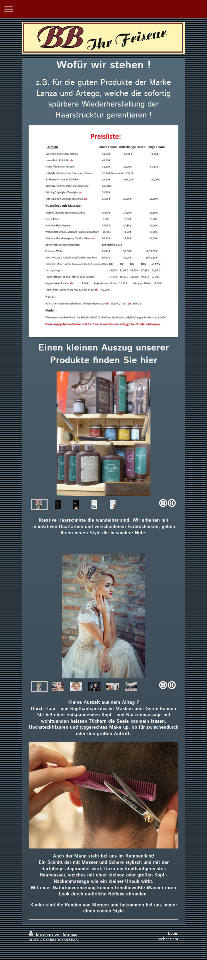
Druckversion (45, 934)
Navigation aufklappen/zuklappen (103, 9)
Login (173, 933)
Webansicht (167, 939)
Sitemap (70, 934)
